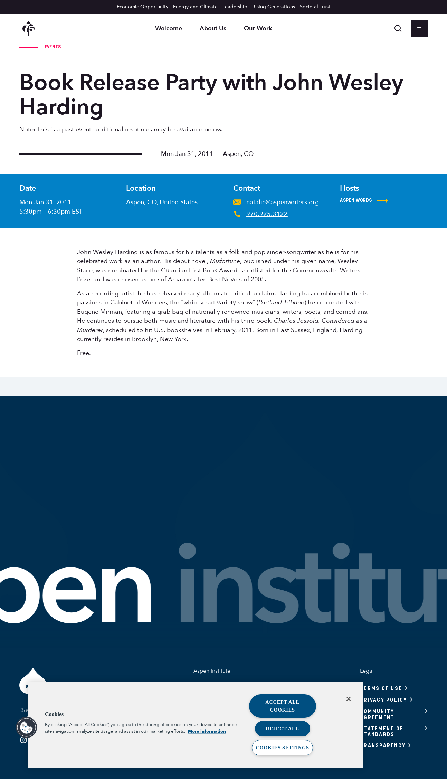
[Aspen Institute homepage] (28, 28)
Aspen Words (364, 200)
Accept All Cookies (282, 706)
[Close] (348, 698)
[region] (195, 725)
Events (53, 47)
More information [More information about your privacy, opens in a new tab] (207, 732)
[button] (27, 727)
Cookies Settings (282, 747)
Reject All (282, 728)
